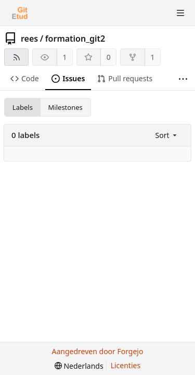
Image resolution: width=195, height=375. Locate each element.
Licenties (125, 365)
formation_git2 (75, 38)
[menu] (167, 135)
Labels (22, 107)
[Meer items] (183, 79)
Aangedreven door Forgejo (98, 351)
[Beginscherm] (19, 13)
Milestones (65, 107)
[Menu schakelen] (180, 13)
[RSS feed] (16, 57)
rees (29, 38)
